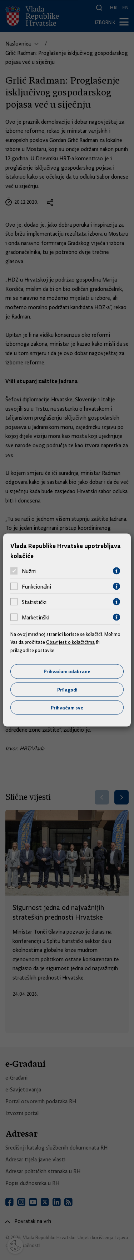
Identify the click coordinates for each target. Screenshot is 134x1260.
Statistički (34, 602)
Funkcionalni (36, 586)
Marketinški (35, 617)
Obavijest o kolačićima (70, 642)
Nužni (29, 571)
